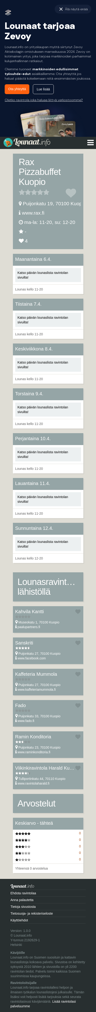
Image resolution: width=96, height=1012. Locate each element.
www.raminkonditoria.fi (33, 752)
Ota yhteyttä (17, 89)
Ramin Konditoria (33, 736)
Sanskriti (24, 642)
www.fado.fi (25, 721)
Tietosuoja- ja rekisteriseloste (32, 913)
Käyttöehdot (19, 920)
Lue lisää (43, 89)
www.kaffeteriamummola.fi (36, 689)
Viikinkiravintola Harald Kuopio (47, 768)
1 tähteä (22, 192)
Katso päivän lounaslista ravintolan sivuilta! (43, 275)
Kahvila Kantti (29, 611)
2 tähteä (25, 192)
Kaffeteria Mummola (36, 674)
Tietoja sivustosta (23, 907)
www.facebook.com (31, 658)
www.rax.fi (33, 213)
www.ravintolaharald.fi (33, 783)
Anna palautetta (22, 900)
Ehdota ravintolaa (23, 893)
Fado (20, 705)
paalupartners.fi (28, 627)
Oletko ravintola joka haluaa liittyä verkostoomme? (44, 100)
